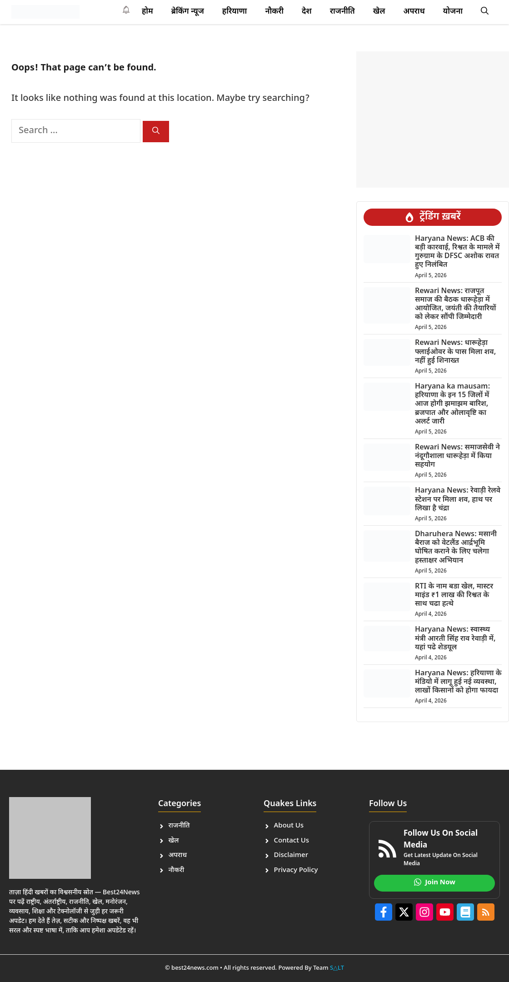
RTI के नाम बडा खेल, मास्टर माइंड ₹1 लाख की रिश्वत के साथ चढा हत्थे (454, 595)
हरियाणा (234, 12)
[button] (485, 11)
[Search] (156, 131)
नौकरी (274, 12)
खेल (379, 12)
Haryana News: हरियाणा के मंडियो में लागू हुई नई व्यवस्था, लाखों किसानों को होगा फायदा (458, 682)
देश (307, 12)
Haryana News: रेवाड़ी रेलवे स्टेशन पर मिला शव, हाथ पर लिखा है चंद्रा (457, 499)
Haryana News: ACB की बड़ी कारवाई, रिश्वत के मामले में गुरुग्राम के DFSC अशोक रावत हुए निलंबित (457, 252)
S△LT (337, 968)
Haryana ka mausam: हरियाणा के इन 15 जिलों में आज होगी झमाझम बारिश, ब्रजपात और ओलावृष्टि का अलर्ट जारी (452, 404)
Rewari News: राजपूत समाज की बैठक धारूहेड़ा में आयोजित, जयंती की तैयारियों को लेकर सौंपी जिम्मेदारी (455, 305)
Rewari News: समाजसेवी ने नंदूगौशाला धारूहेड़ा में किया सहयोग (457, 456)
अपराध (413, 12)
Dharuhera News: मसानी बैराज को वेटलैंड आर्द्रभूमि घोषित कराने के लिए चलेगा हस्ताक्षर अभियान (456, 548)
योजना (453, 12)
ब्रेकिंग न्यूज (187, 12)
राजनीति (342, 12)
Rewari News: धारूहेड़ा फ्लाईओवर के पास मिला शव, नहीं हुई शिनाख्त (455, 352)
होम (147, 12)
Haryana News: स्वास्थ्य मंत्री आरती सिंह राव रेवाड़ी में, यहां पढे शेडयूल (455, 638)
